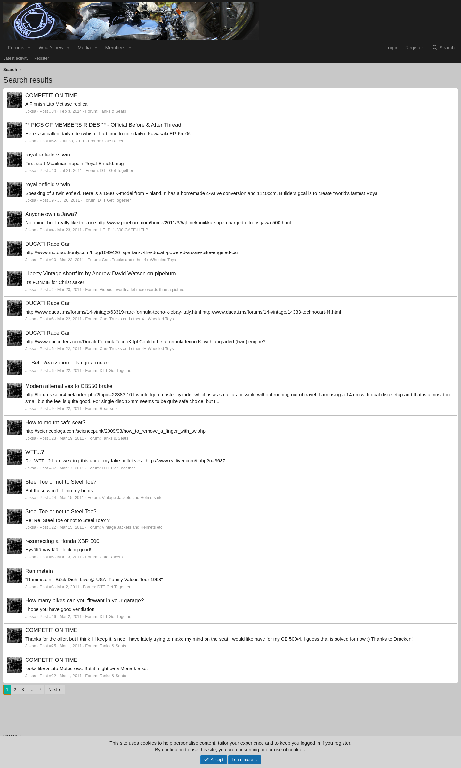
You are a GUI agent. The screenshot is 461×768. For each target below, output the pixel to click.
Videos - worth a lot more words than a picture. (143, 289)
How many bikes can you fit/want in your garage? (84, 600)
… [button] (31, 689)
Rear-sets (108, 408)
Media (84, 47)
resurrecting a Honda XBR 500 (62, 541)
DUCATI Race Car (47, 244)
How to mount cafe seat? (55, 423)
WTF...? (34, 452)
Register (41, 58)
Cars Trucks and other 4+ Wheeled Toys (139, 259)
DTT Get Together (116, 170)
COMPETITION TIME (51, 95)
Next (52, 689)
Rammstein (39, 571)
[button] (29, 47)
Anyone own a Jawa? (51, 214)
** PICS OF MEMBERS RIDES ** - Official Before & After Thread (103, 125)
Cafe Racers (113, 141)
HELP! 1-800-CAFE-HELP (124, 230)
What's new (51, 47)
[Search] (443, 47)
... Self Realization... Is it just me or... (69, 363)
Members (115, 47)
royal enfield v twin (47, 155)
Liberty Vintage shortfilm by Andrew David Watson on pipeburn (100, 273)
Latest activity (15, 58)
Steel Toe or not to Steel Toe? (60, 482)
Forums (16, 47)
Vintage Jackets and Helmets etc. (133, 497)
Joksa (30, 111)
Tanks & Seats (113, 111)
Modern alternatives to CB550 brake (68, 386)
